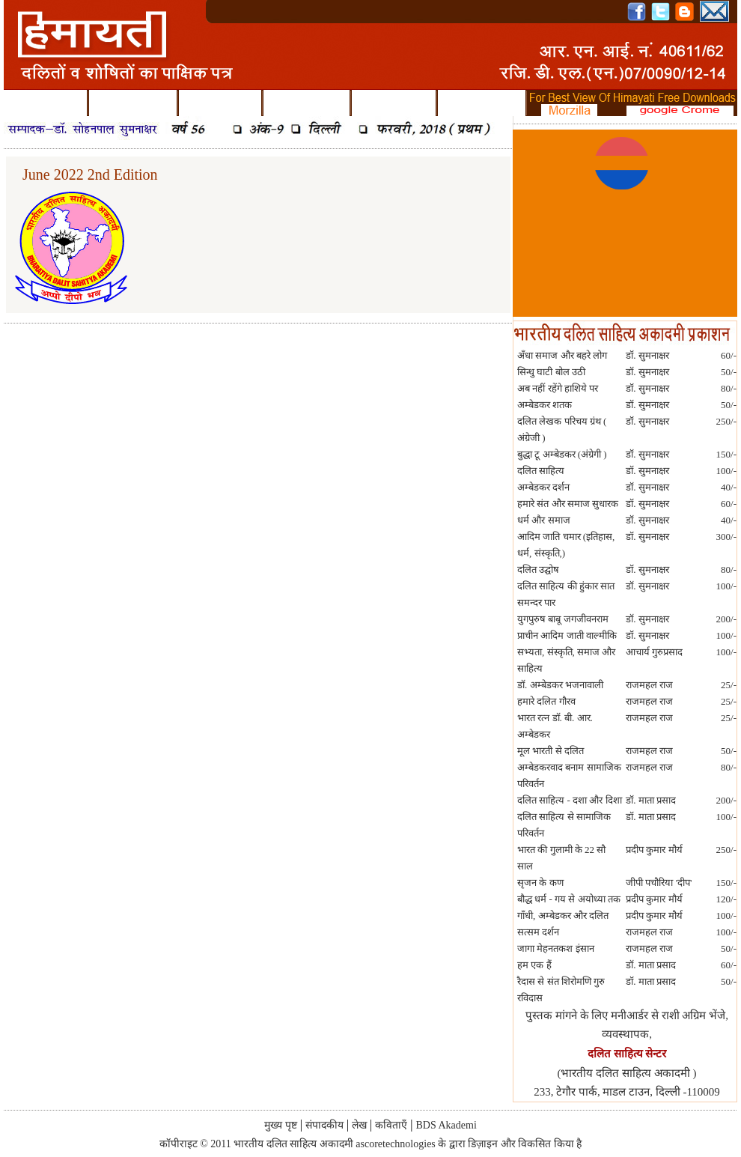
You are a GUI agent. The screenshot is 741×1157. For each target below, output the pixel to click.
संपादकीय (133, 103)
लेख (220, 103)
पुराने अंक (393, 103)
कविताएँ (306, 103)
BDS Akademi (481, 103)
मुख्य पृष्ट (45, 103)
